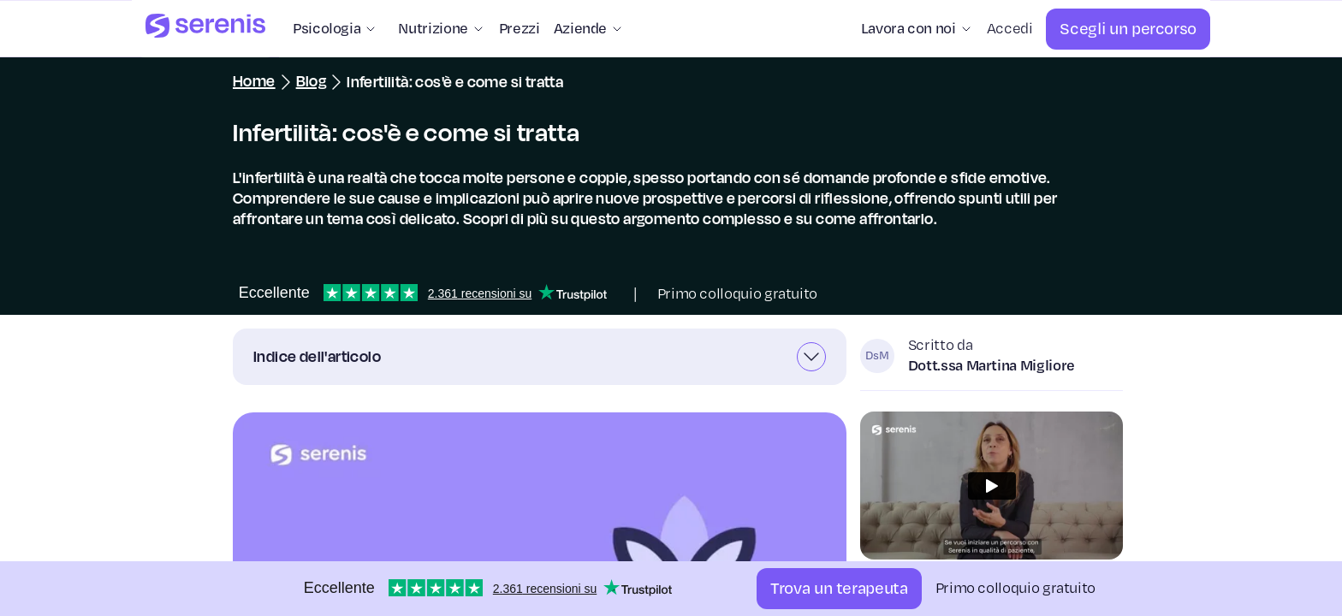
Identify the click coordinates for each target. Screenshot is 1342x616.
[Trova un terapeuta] (839, 588)
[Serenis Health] (205, 29)
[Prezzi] (519, 29)
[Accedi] (1010, 29)
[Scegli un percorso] (1128, 29)
